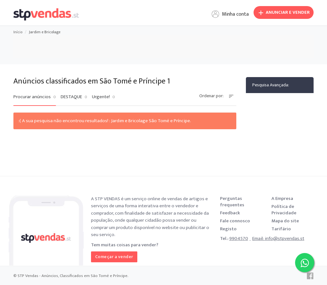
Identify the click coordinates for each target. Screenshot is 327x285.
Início (17, 32)
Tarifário (281, 229)
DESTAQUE (74, 97)
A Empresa (282, 198)
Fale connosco (235, 221)
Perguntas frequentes (232, 201)
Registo (228, 229)
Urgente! (103, 97)
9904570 (238, 238)
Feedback (230, 213)
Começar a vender (114, 256)
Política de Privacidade (283, 209)
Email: (258, 238)
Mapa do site (285, 221)
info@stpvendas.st (284, 238)
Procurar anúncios (34, 97)
